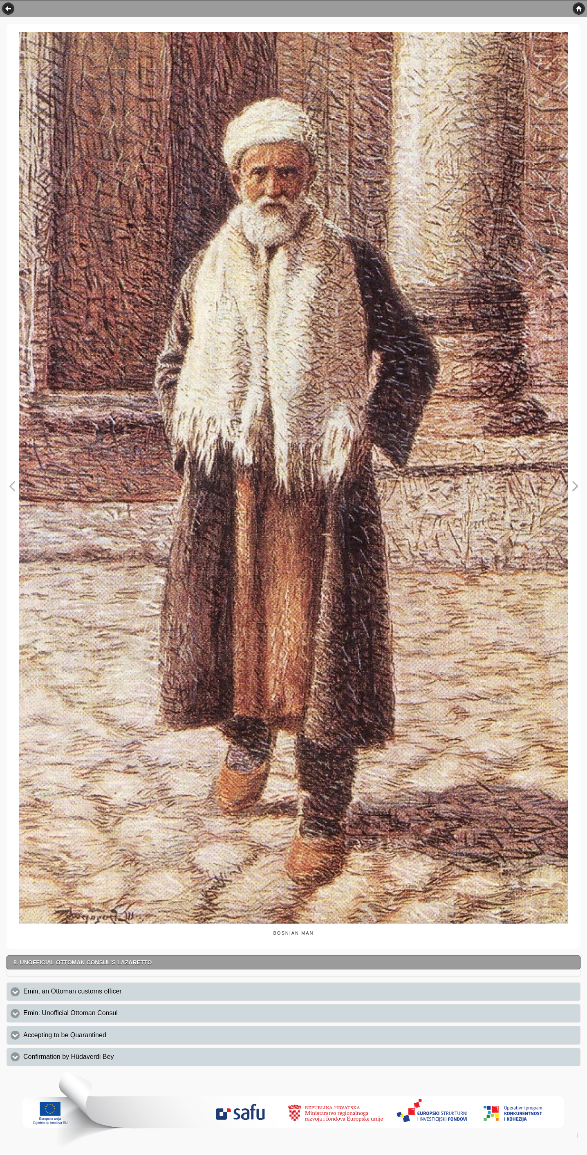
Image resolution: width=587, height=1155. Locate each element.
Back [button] (8, 8)
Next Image (574, 486)
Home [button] (579, 8)
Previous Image (12, 486)
